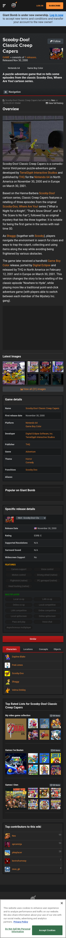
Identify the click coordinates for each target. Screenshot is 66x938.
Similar (33, 639)
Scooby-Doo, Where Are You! (20, 206)
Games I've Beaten (33, 750)
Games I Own (33, 784)
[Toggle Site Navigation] (4, 5)
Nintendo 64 (14, 68)
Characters (11, 649)
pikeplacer (33, 852)
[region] (33, 918)
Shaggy (11, 236)
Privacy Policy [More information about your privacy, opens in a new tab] (21, 921)
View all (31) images (33, 389)
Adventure (31, 451)
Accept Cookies (47, 930)
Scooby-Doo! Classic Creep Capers (17, 45)
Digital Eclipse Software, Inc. (39, 433)
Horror (29, 459)
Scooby (39, 236)
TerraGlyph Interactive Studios (38, 172)
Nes (53, 100)
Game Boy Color (35, 68)
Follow (55, 41)
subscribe (54, 5)
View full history (54, 103)
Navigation (12, 92)
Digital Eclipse (42, 265)
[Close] (62, 903)
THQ (22, 177)
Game (6, 57)
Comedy (30, 462)
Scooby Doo (31, 469)
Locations (28, 649)
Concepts (43, 649)
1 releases (30, 57)
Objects (57, 649)
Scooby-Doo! (47, 193)
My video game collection (33, 715)
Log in (39, 5)
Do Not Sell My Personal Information (17, 930)
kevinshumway (33, 861)
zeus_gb (33, 869)
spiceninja (33, 844)
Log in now (56, 15)
